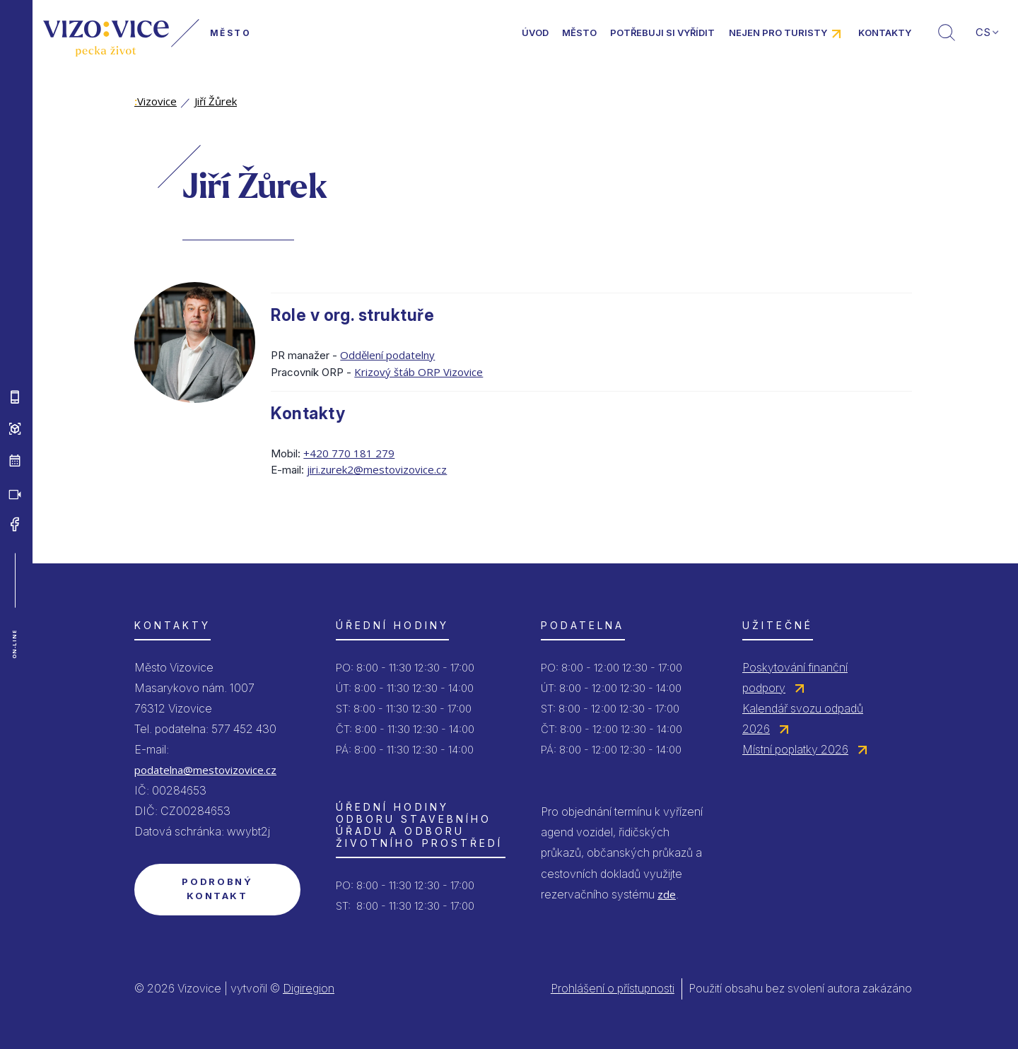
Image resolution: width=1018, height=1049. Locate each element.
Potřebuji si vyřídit (662, 32)
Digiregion (308, 988)
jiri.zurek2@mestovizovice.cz (377, 469)
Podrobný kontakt (217, 888)
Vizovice (155, 101)
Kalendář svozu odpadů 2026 (802, 718)
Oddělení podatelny (387, 355)
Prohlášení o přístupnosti (612, 988)
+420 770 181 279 (348, 453)
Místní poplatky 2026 (795, 749)
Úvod (535, 32)
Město (579, 32)
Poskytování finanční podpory (795, 677)
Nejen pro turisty (778, 32)
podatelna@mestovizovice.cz (205, 770)
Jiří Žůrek (215, 101)
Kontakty (884, 32)
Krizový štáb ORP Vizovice (418, 372)
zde (666, 894)
